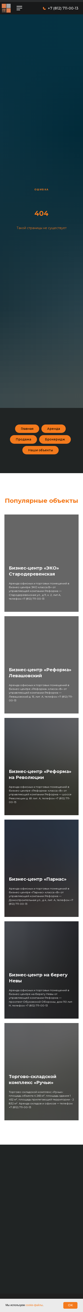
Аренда (53, 429)
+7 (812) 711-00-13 (63, 8)
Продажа (23, 439)
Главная (27, 429)
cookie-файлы (34, 1305)
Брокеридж (55, 439)
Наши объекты (40, 450)
